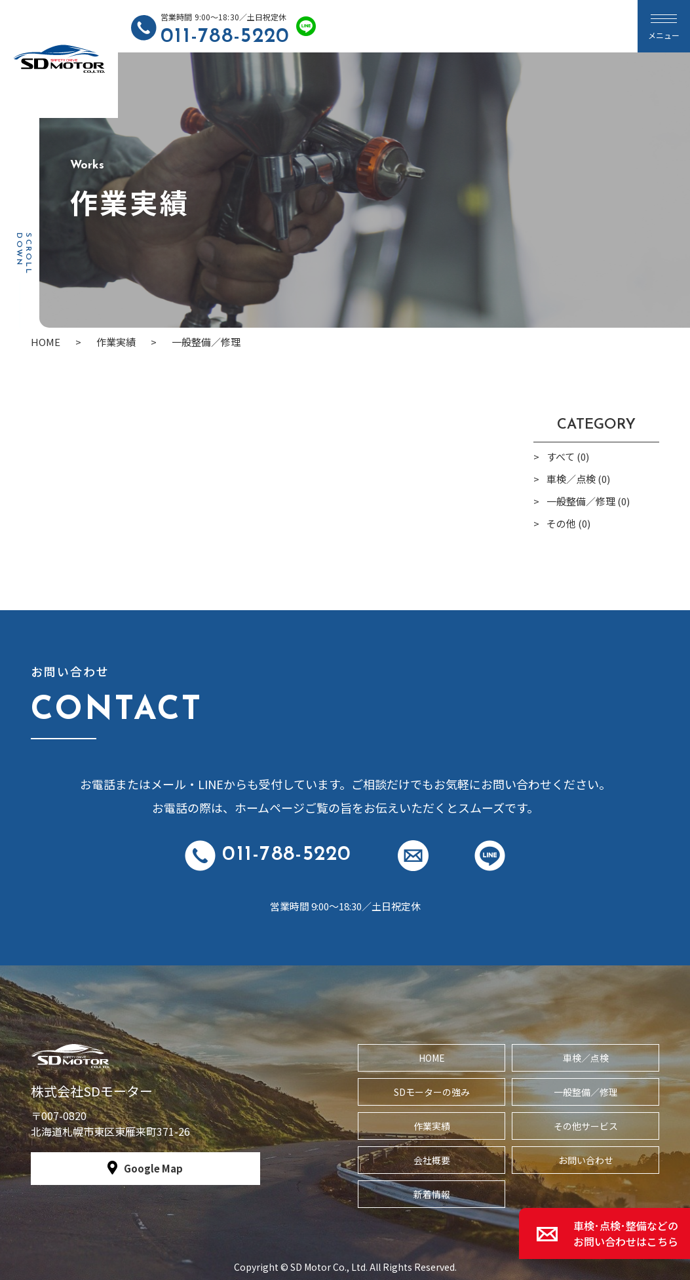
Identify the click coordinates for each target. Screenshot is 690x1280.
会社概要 (431, 1160)
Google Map (153, 1168)
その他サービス (586, 1126)
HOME (432, 1057)
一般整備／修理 (586, 1091)
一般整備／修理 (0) (588, 501)
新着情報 (431, 1194)
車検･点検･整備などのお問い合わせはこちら (625, 1233)
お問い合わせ (585, 1160)
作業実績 (431, 1126)
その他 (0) (568, 523)
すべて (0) (567, 456)
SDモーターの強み (432, 1091)
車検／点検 (586, 1057)
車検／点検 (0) (578, 479)
